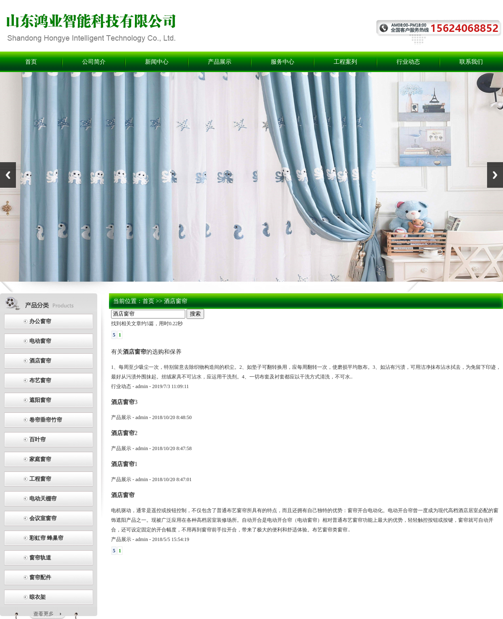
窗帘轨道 (40, 557)
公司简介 (94, 62)
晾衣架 (37, 597)
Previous (8, 175)
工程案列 (345, 62)
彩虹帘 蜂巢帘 (46, 538)
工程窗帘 (40, 479)
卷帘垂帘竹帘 (45, 420)
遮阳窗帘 (40, 400)
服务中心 (282, 62)
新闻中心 (157, 62)
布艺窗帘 (40, 380)
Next (495, 175)
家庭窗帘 (40, 459)
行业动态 (408, 62)
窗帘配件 (40, 577)
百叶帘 (37, 439)
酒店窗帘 (40, 360)
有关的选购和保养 (146, 351)
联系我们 (471, 62)
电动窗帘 (40, 341)
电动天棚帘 (43, 498)
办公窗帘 (40, 321)
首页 (31, 62)
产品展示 (219, 62)
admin (141, 386)
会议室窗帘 (43, 518)
